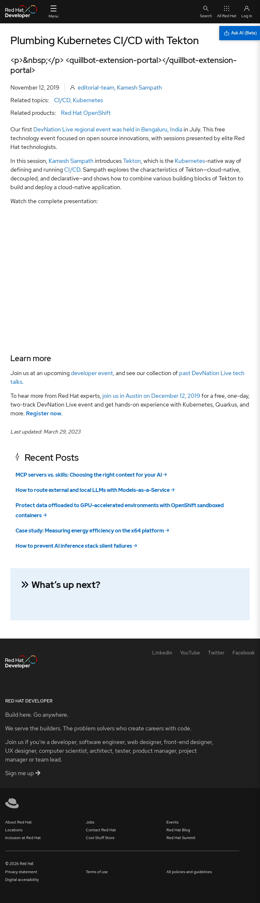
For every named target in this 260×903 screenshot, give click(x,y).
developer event (91, 373)
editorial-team (96, 87)
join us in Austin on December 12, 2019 (151, 395)
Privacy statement (21, 871)
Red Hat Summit (181, 837)
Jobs (90, 822)
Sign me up (22, 773)
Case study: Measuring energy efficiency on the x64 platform (90, 530)
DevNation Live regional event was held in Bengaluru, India (107, 129)
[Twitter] (216, 652)
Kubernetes (88, 100)
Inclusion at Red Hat (23, 837)
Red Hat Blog (178, 830)
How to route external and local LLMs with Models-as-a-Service (93, 490)
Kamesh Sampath (139, 87)
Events (172, 822)
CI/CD (62, 100)
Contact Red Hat (101, 830)
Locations (13, 830)
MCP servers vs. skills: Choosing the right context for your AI (89, 474)
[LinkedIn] (162, 652)
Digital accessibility (22, 879)
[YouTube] (190, 652)
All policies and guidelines (189, 871)
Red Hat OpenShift (86, 112)
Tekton (132, 161)
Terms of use (97, 871)
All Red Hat (226, 11)
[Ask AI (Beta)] (239, 33)
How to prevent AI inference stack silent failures (74, 546)
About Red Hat (18, 822)
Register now (43, 413)
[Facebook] (243, 652)
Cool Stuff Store (100, 837)
